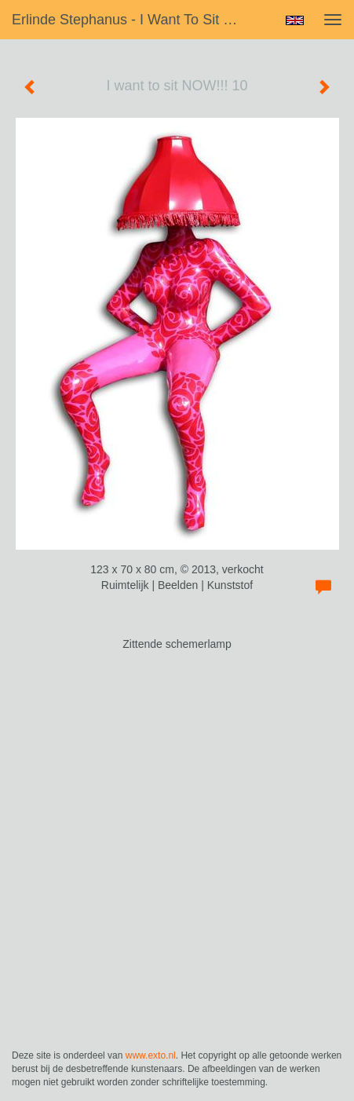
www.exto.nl (151, 1055)
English (295, 20)
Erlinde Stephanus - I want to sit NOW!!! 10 (134, 19)
